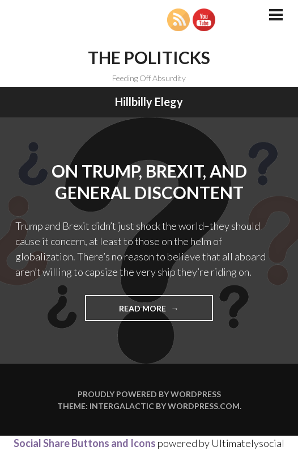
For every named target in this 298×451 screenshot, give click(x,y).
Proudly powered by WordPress (149, 394)
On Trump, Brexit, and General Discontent (149, 182)
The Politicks (149, 57)
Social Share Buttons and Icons (85, 443)
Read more (166, 312)
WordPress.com (204, 406)
